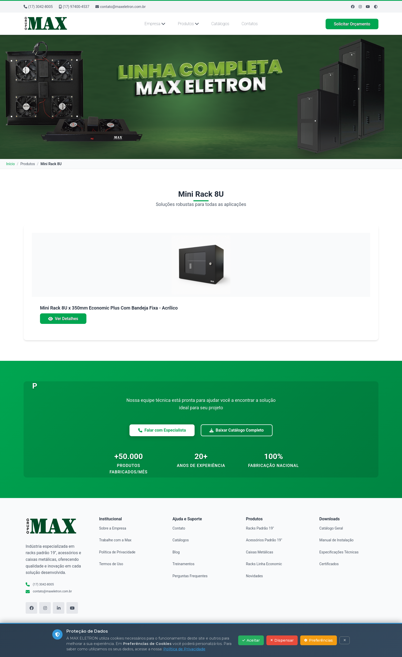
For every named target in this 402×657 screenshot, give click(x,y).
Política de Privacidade (117, 552)
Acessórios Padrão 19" (264, 540)
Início (10, 164)
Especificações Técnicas (339, 552)
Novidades (254, 576)
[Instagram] (360, 7)
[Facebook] (353, 7)
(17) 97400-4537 (74, 7)
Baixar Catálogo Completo (236, 430)
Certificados (329, 564)
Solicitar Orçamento (352, 24)
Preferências (318, 640)
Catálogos (220, 23)
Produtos (188, 23)
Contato (179, 528)
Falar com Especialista (162, 430)
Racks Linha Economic (264, 564)
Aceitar (251, 640)
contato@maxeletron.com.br (120, 7)
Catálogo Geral (331, 528)
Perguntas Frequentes (190, 576)
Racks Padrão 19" (260, 528)
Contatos (250, 23)
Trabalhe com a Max (115, 540)
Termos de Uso (111, 564)
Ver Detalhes (63, 318)
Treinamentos (184, 564)
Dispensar (282, 640)
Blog (176, 552)
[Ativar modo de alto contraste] (375, 7)
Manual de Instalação (336, 540)
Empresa (155, 23)
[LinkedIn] (58, 608)
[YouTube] (72, 608)
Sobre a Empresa (112, 528)
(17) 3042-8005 (38, 7)
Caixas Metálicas (259, 552)
